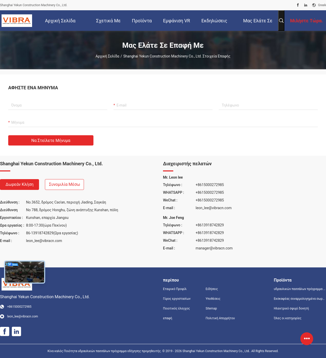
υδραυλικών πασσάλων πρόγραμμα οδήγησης (300, 289)
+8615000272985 (210, 185)
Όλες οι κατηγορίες (287, 318)
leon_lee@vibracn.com (44, 241)
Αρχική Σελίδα (107, 56)
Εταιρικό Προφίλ (175, 289)
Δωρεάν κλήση (19, 184)
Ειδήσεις (212, 289)
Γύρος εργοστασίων (176, 299)
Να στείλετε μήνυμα (50, 140)
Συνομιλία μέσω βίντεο (64, 186)
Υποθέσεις (213, 299)
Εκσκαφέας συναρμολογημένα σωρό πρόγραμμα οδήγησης (300, 299)
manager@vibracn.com (214, 248)
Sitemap (211, 308)
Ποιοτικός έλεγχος (176, 308)
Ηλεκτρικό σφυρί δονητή (291, 308)
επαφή (167, 318)
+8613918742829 (210, 225)
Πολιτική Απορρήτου (220, 318)
